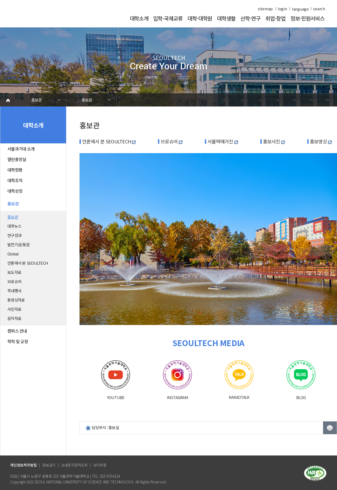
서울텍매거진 (222, 141)
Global (13, 253)
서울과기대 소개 (20, 148)
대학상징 (14, 191)
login (282, 8)
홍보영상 (321, 141)
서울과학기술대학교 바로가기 (46, 16)
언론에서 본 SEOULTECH (27, 263)
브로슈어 (14, 281)
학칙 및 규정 (17, 341)
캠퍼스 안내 (17, 331)
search (319, 8)
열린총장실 (16, 159)
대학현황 (14, 170)
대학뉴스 (14, 226)
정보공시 (49, 465)
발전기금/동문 (18, 244)
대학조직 (14, 180)
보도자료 (14, 272)
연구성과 (14, 235)
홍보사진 (274, 141)
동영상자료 (16, 300)
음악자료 (14, 318)
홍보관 (36, 100)
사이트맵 (99, 465)
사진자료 (14, 309)
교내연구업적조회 (74, 465)
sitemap (265, 8)
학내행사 (14, 290)
